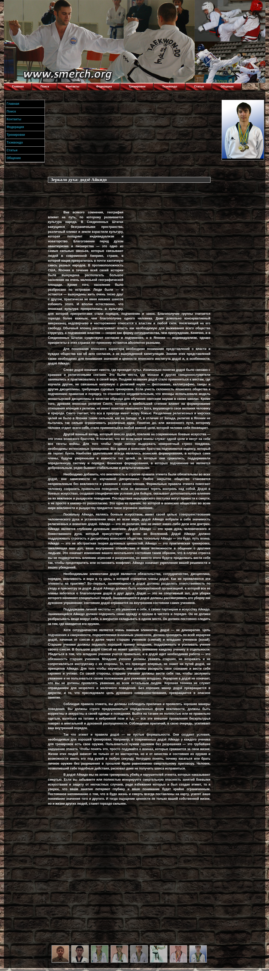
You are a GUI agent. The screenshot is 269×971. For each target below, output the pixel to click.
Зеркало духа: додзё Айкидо (79, 179)
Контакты (72, 86)
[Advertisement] (133, 136)
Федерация (104, 86)
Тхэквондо (169, 86)
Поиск (44, 86)
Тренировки (137, 86)
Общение (227, 86)
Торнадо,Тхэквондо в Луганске (43, 6)
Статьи (199, 86)
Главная (18, 86)
